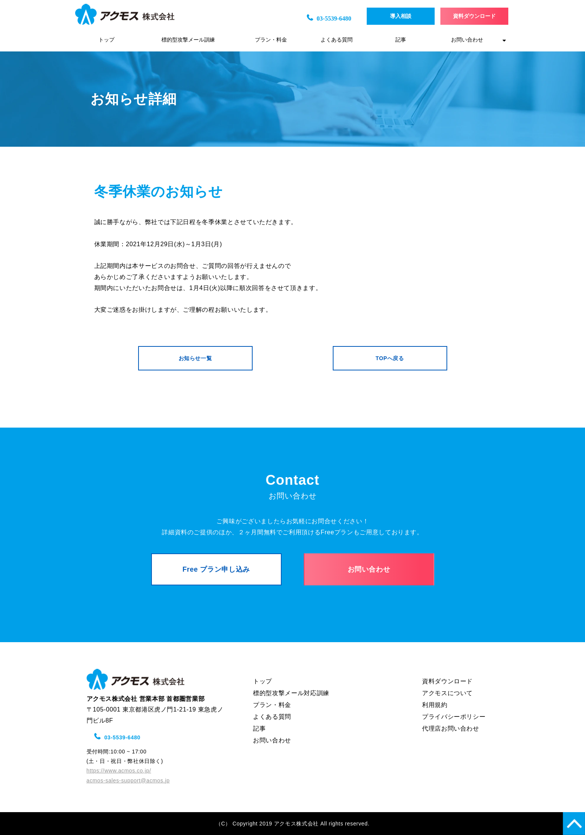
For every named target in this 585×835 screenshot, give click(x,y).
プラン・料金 (271, 40)
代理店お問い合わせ (450, 728)
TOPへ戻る (389, 358)
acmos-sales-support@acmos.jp (128, 780)
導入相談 (406, 16)
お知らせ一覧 (195, 358)
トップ (106, 40)
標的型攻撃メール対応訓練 (291, 693)
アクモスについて (447, 693)
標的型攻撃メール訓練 (188, 40)
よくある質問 (337, 40)
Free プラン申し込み (216, 569)
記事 (400, 40)
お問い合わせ (467, 40)
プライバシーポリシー (453, 716)
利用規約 (435, 705)
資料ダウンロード (474, 16)
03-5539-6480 (334, 18)
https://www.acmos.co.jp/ (119, 771)
